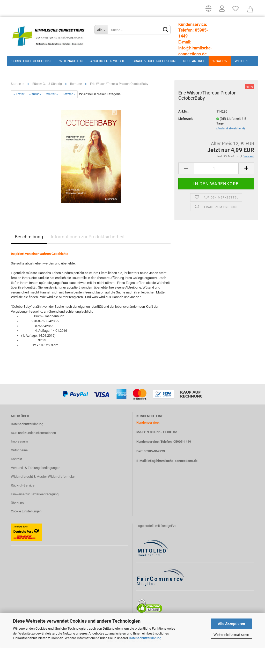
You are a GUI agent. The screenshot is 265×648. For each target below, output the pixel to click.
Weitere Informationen (231, 634)
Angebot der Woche (107, 61)
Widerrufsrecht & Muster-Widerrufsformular (43, 476)
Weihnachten (71, 61)
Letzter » (69, 94)
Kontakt (16, 459)
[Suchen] (166, 30)
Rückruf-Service (22, 485)
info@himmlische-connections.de (172, 461)
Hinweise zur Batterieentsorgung (34, 494)
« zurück (35, 94)
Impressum (19, 441)
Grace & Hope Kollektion (153, 61)
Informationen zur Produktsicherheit (88, 236)
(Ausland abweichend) (230, 128)
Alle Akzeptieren (231, 624)
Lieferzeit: (186, 119)
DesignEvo (168, 526)
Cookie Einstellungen (26, 511)
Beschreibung (29, 236)
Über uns (17, 503)
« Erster (18, 94)
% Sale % (219, 61)
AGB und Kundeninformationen (33, 433)
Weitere (241, 61)
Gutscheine (19, 450)
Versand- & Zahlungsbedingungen (35, 468)
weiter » (52, 94)
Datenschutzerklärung (145, 638)
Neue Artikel (194, 61)
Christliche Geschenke (31, 61)
